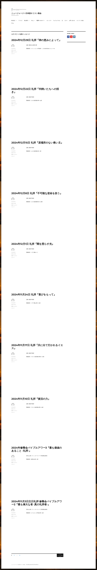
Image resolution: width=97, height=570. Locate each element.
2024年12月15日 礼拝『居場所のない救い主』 (37, 142)
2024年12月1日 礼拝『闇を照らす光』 (32, 243)
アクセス (20, 20)
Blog (32, 20)
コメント (13, 53)
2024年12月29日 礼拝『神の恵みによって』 (36, 40)
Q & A (66, 20)
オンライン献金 (80, 20)
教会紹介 (13, 20)
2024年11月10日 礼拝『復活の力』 (30, 398)
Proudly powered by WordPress (32, 564)
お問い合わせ (72, 20)
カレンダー (49, 20)
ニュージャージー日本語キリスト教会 (26, 13)
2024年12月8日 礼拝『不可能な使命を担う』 (36, 193)
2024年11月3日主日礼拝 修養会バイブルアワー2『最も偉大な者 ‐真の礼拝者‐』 (36, 503)
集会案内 (26, 20)
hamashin (13, 48)
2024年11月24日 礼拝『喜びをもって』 (33, 294)
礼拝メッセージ (40, 20)
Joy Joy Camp (56, 20)
